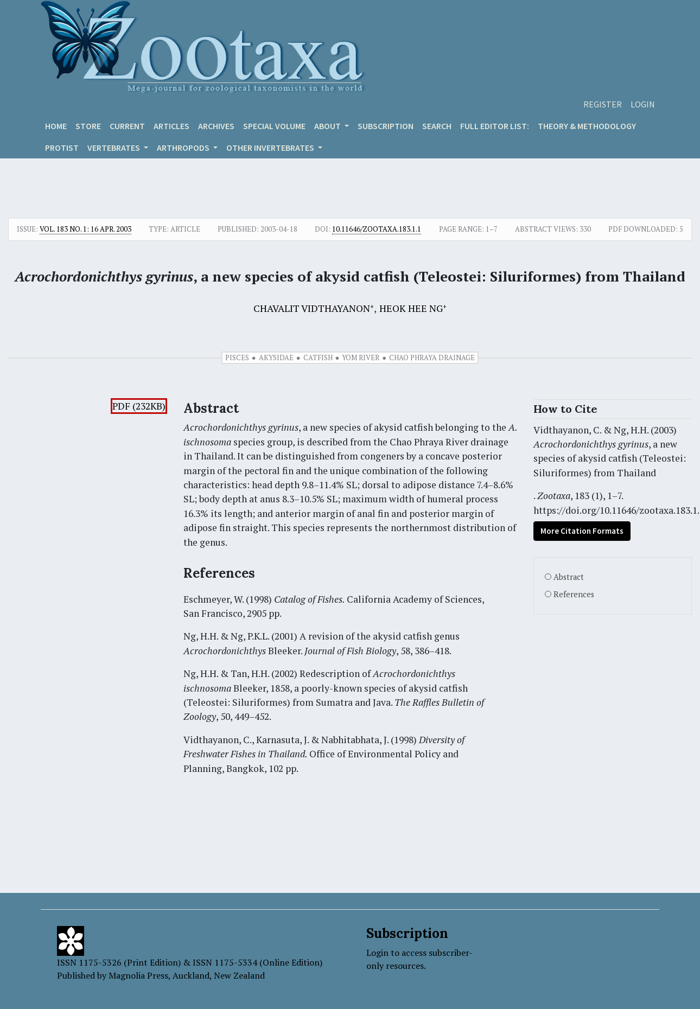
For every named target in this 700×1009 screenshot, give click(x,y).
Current (127, 125)
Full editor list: (494, 125)
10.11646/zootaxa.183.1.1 (376, 229)
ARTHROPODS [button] (184, 147)
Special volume (274, 125)
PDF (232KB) (139, 406)
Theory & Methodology (587, 125)
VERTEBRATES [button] (114, 147)
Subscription (385, 125)
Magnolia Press (138, 975)
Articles (171, 125)
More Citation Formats (581, 531)
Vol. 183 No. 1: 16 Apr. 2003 (85, 229)
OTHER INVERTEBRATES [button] (271, 147)
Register (602, 104)
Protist (62, 147)
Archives (216, 125)
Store (88, 125)
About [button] (328, 125)
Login (643, 104)
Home (56, 125)
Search (436, 125)
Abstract (568, 577)
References (573, 594)
